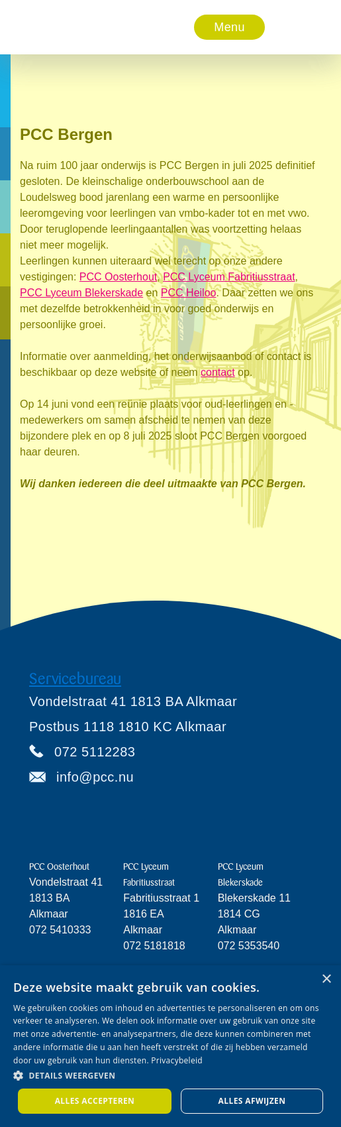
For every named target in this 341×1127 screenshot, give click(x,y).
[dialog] (170, 1046)
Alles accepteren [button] (95, 1100)
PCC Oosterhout (118, 276)
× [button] (326, 979)
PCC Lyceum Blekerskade (81, 292)
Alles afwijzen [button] (252, 1100)
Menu (229, 27)
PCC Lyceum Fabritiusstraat (229, 276)
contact (218, 372)
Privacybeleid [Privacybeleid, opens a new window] (177, 1060)
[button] (229, 27)
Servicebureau (75, 679)
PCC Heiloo (189, 292)
